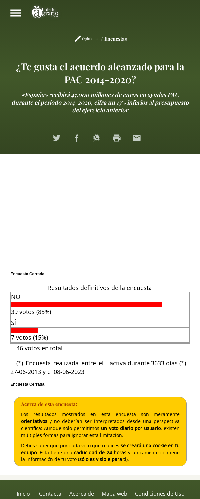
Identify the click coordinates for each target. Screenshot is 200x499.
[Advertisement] (100, 211)
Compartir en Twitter (60, 141)
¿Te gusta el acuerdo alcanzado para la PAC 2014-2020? (100, 73)
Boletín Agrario (45, 13)
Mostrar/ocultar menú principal (16, 13)
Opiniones (90, 38)
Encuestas (115, 38)
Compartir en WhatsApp (100, 141)
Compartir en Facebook (80, 141)
